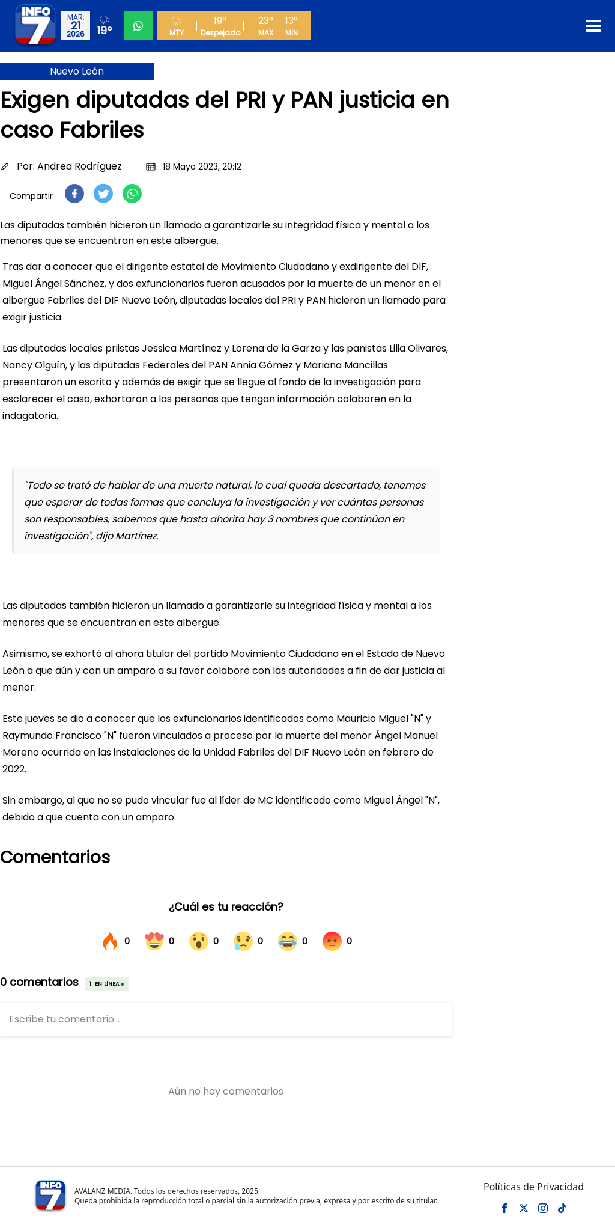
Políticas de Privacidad (533, 1186)
